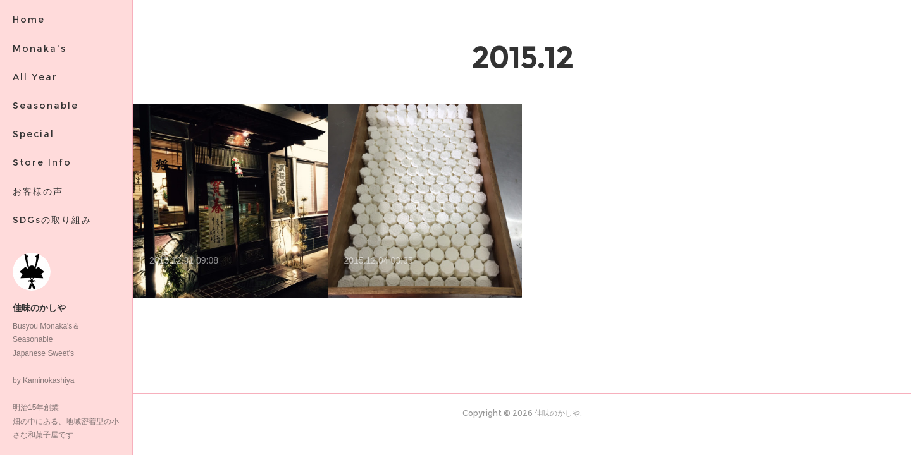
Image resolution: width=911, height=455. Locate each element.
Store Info (42, 162)
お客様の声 (38, 191)
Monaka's (39, 48)
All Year (35, 77)
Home (29, 19)
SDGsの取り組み (52, 220)
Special (33, 134)
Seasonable (45, 105)
